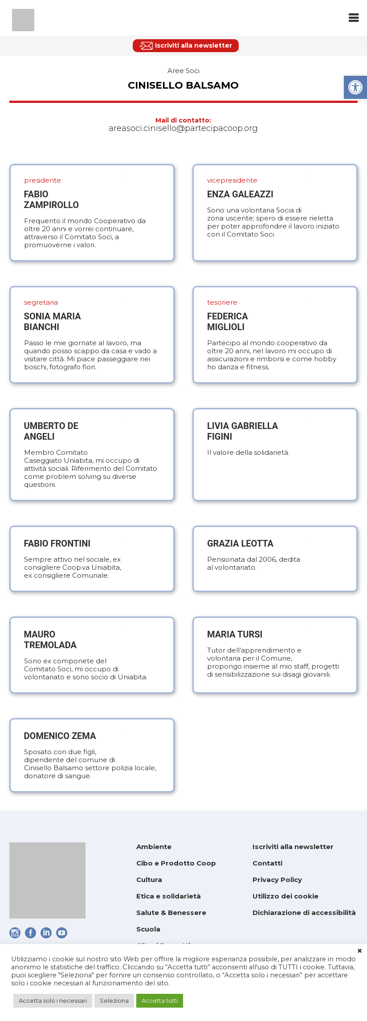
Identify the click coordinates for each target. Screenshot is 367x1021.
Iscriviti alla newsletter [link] (293, 846)
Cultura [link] (149, 879)
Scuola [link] (148, 929)
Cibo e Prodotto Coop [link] (176, 863)
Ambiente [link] (153, 846)
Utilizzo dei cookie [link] (285, 896)
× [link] (360, 951)
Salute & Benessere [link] (171, 912)
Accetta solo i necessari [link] (53, 1000)
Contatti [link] (267, 863)
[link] (355, 87)
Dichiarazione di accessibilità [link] (304, 912)
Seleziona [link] (114, 1000)
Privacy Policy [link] (277, 879)
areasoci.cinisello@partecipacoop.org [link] (183, 128)
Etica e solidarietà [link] (168, 896)
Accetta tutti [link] (160, 1000)
